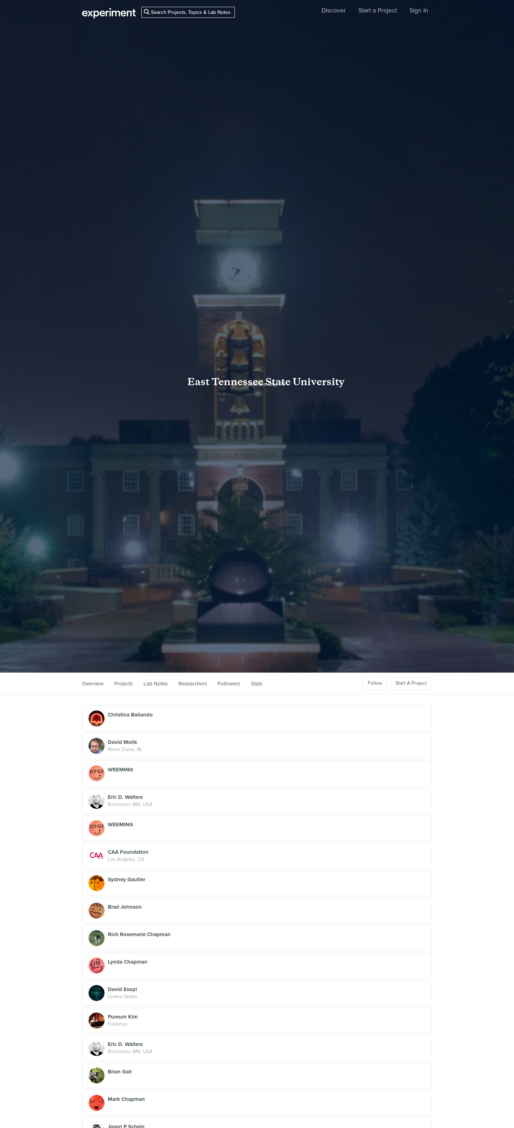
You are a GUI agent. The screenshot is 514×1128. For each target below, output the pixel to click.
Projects (123, 683)
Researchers (192, 683)
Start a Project (377, 10)
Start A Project (411, 683)
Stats (256, 683)
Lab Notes (155, 683)
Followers (229, 683)
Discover (334, 10)
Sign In (418, 10)
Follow (375, 683)
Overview (93, 683)
